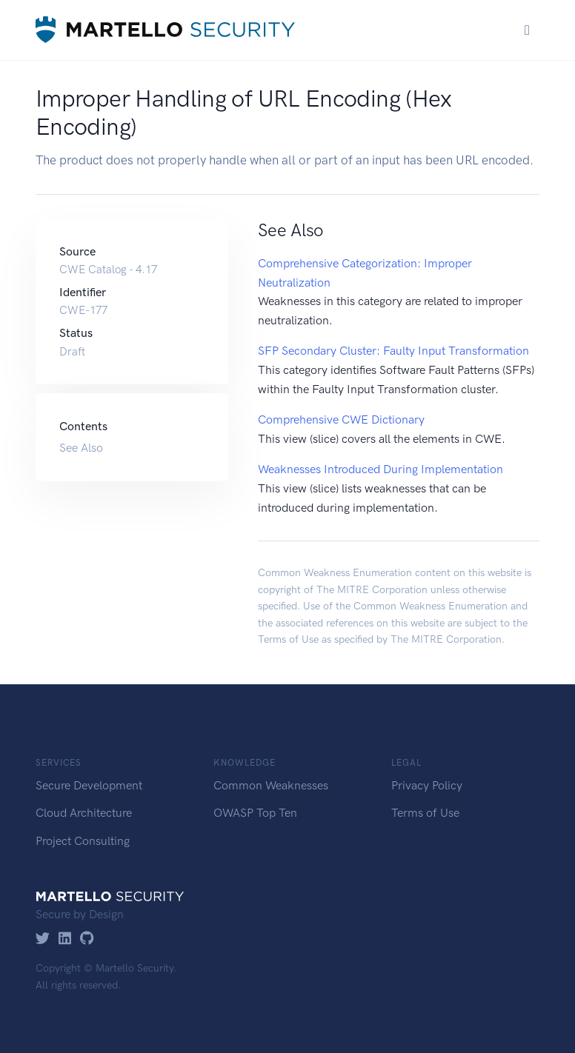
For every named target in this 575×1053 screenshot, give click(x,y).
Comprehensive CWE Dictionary (341, 419)
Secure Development (89, 785)
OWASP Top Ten (255, 813)
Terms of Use (288, 639)
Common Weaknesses (270, 785)
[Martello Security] (165, 30)
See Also (81, 448)
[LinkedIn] (65, 939)
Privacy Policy (426, 785)
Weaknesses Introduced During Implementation (380, 469)
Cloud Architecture (84, 813)
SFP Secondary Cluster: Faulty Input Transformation (393, 351)
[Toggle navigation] (527, 30)
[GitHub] (87, 939)
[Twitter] (43, 939)
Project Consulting (83, 841)
